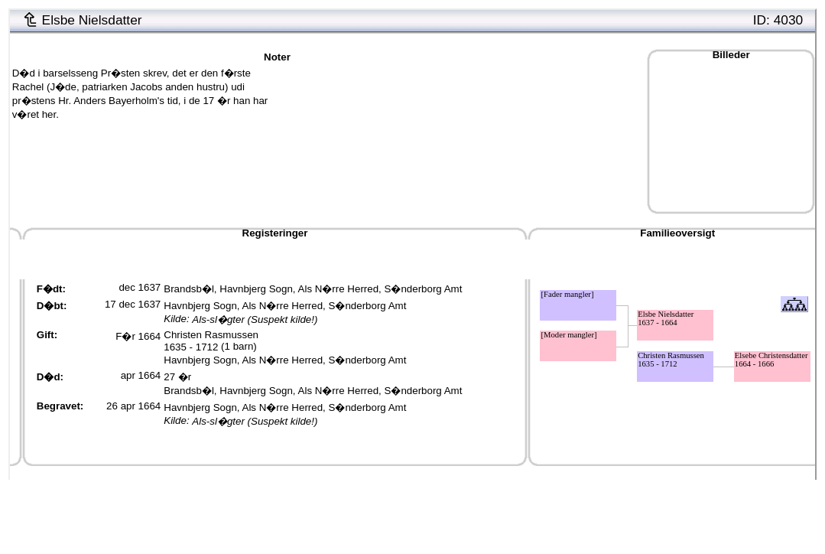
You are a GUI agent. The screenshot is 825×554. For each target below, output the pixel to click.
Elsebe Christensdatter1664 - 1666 (771, 359)
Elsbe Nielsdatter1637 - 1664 (665, 318)
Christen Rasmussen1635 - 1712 (211, 341)
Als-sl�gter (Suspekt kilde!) (254, 319)
